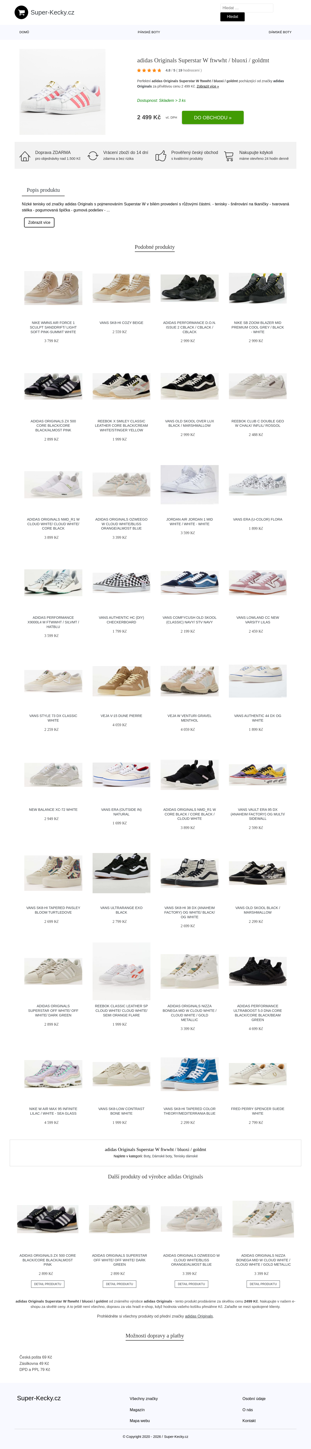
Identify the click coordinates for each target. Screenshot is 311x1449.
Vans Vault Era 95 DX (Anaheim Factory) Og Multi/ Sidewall (258, 814)
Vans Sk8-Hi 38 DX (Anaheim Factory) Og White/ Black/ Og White (189, 912)
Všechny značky (144, 1399)
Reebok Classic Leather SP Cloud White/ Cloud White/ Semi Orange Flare (121, 1010)
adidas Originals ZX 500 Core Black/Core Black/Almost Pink (53, 425)
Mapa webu (140, 1421)
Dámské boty (280, 32)
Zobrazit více (39, 222)
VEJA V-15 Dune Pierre (121, 716)
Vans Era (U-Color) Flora (257, 519)
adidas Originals (199, 1316)
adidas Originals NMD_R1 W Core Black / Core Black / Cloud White (189, 814)
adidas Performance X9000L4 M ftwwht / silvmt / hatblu (53, 622)
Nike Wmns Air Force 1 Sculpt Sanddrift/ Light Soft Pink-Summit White (53, 327)
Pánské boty (149, 32)
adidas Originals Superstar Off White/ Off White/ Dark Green (53, 1010)
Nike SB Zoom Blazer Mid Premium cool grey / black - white (258, 327)
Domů (24, 32)
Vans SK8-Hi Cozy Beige (121, 323)
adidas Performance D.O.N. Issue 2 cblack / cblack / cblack (189, 327)
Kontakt (249, 1421)
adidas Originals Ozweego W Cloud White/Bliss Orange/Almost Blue (121, 523)
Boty (147, 1156)
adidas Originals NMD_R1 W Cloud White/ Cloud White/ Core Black (53, 523)
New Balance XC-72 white (53, 810)
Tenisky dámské (186, 1156)
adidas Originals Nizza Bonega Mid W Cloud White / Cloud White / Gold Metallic (263, 1260)
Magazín (137, 1410)
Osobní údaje (254, 1399)
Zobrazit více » (208, 86)
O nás (247, 1410)
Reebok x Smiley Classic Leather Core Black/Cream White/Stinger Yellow (121, 425)
